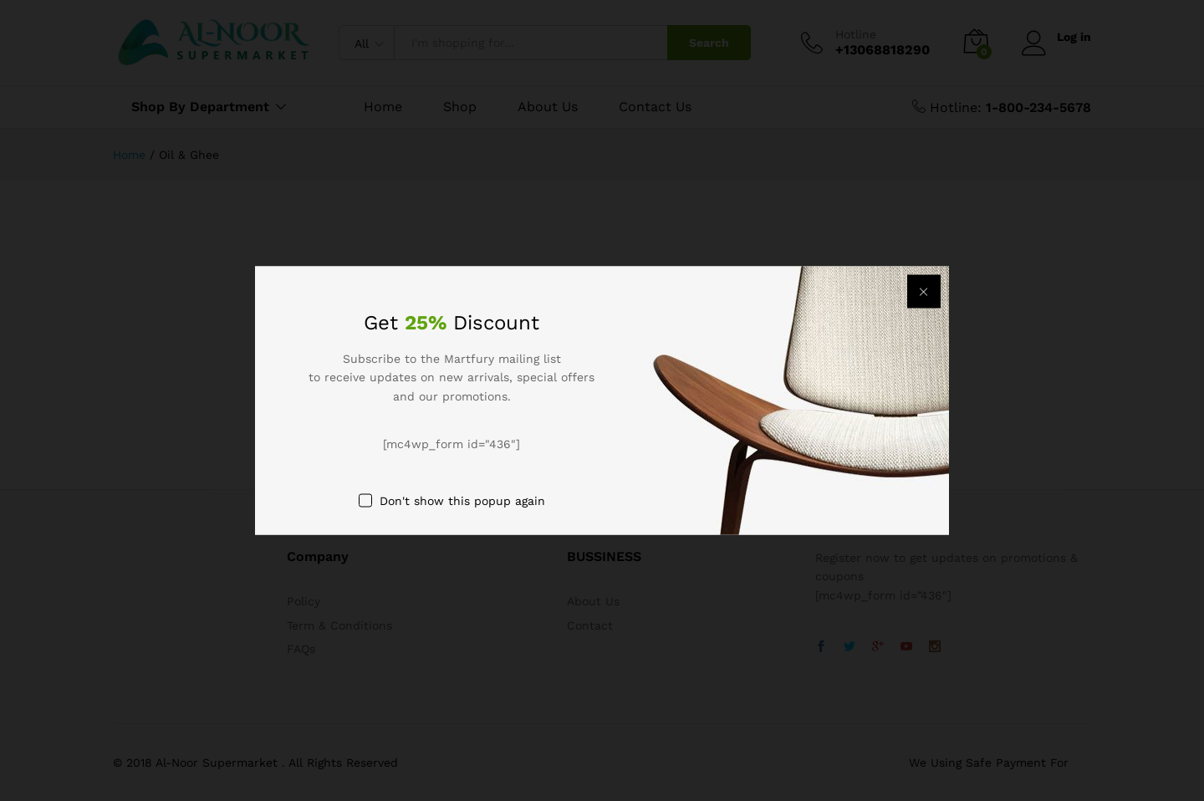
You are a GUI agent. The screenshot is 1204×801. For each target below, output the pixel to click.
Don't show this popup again (462, 500)
